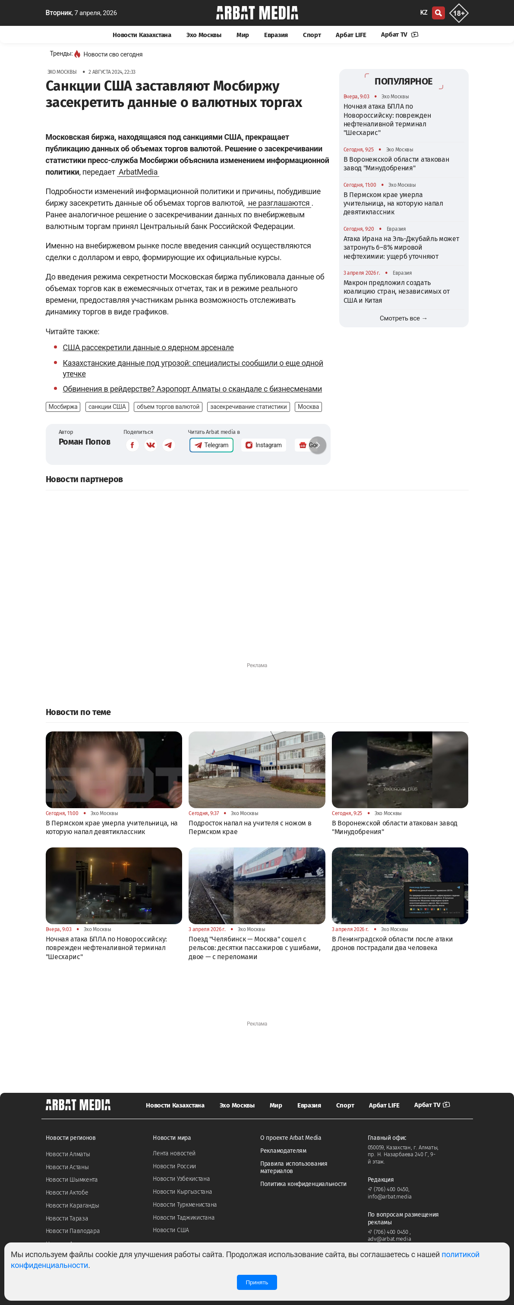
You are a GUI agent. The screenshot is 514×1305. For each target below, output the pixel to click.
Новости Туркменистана (185, 1204)
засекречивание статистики (248, 406)
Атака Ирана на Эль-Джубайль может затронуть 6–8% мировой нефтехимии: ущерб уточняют (401, 247)
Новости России (174, 1166)
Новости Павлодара (73, 1231)
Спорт (312, 35)
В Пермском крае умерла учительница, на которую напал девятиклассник (393, 203)
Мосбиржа (63, 406)
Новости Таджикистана (183, 1217)
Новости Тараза (67, 1218)
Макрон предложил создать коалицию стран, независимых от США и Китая (397, 291)
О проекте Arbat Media (291, 1138)
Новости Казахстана (142, 35)
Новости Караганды (72, 1205)
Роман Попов (85, 441)
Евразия (276, 35)
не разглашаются (279, 202)
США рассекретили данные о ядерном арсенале (148, 347)
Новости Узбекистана (181, 1179)
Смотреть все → (404, 318)
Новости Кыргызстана (182, 1191)
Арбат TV (399, 34)
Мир (243, 35)
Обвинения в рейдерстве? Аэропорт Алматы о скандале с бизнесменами (192, 388)
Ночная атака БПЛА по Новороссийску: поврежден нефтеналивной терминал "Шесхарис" (387, 119)
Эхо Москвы (203, 35)
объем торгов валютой (168, 406)
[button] (317, 445)
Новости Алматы (68, 1154)
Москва (308, 406)
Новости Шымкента (72, 1179)
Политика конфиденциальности (303, 1184)
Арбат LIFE (351, 35)
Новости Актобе (67, 1192)
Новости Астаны (67, 1167)
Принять (257, 1282)
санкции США (107, 406)
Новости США (171, 1230)
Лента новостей (174, 1153)
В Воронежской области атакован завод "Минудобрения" (396, 163)
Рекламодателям (283, 1150)
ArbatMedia (138, 171)
